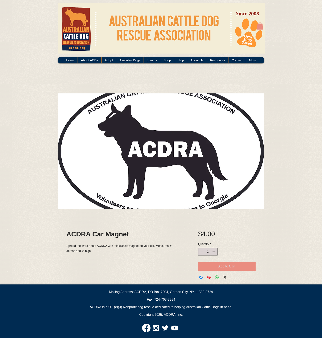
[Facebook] (146, 328)
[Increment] (214, 251)
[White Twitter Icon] (165, 328)
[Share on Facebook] (200, 277)
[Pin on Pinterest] (208, 277)
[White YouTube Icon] (174, 328)
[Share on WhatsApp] (216, 277)
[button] (260, 26)
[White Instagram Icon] (156, 328)
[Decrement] (201, 251)
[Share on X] (224, 277)
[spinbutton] (208, 251)
